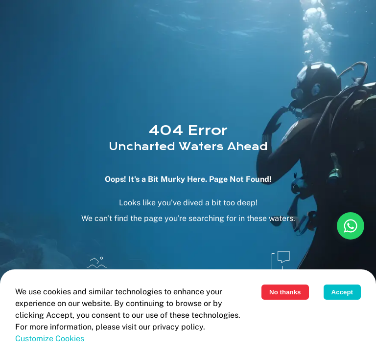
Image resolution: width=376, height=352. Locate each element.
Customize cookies (49, 338)
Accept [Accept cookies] (342, 292)
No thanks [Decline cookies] (285, 292)
